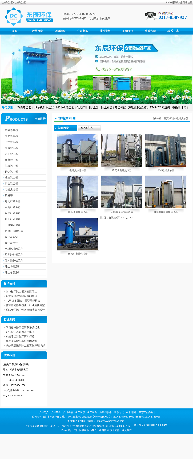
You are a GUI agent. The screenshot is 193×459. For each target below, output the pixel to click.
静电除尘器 (11, 159)
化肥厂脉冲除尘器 (88, 107)
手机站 (177, 2)
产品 (172, 118)
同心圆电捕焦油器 (78, 212)
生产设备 (92, 412)
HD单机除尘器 (65, 107)
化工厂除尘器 (13, 219)
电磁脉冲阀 (179, 107)
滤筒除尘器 (11, 177)
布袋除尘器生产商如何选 (20, 336)
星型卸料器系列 (14, 254)
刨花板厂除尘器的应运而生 (21, 291)
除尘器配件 (11, 242)
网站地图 (187, 2)
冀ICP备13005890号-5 (118, 425)
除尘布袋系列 (13, 272)
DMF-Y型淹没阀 (160, 107)
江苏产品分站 (146, 412)
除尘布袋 (106, 107)
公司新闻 (82, 30)
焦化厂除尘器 (13, 201)
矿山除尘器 (11, 183)
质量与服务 (105, 412)
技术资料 (105, 30)
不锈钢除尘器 (13, 224)
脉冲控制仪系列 (14, 260)
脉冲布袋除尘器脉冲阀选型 (21, 340)
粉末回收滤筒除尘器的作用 (21, 296)
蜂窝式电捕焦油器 (122, 170)
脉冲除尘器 (11, 136)
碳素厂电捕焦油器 (78, 253)
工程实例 (127, 30)
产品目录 (37, 30)
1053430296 (16, 395)
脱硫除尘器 (11, 165)
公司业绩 (68, 412)
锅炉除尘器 (11, 171)
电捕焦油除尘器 (77, 170)
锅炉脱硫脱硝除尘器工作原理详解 (25, 345)
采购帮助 (150, 30)
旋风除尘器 (11, 147)
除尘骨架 (120, 107)
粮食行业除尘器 (14, 230)
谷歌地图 (131, 412)
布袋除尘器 (24, 107)
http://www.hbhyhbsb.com (110, 421)
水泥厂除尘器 (13, 207)
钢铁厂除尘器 (13, 213)
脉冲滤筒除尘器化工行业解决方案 (25, 305)
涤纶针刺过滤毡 (138, 107)
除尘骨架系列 (13, 266)
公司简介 (60, 30)
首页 (15, 30)
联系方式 (173, 30)
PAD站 (169, 2)
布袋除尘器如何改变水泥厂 (21, 331)
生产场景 (80, 412)
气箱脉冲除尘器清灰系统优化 (23, 327)
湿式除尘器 (11, 142)
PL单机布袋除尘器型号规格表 (23, 300)
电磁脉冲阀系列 (14, 248)
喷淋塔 (9, 195)
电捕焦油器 (182, 118)
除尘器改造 (11, 236)
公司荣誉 (56, 412)
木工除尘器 (11, 153)
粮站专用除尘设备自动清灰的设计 (25, 309)
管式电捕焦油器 (165, 170)
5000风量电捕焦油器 (122, 212)
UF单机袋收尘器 (44, 107)
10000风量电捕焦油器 (166, 212)
